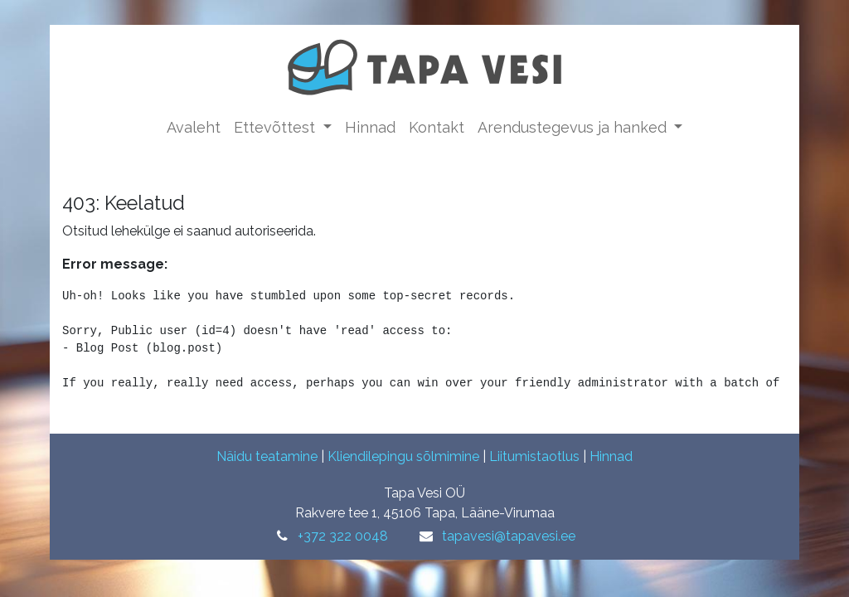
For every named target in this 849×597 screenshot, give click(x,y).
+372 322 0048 (343, 536)
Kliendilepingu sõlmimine (403, 456)
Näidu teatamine (267, 456)
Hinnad (611, 456)
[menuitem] (193, 127)
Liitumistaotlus (534, 456)
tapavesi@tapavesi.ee (508, 536)
